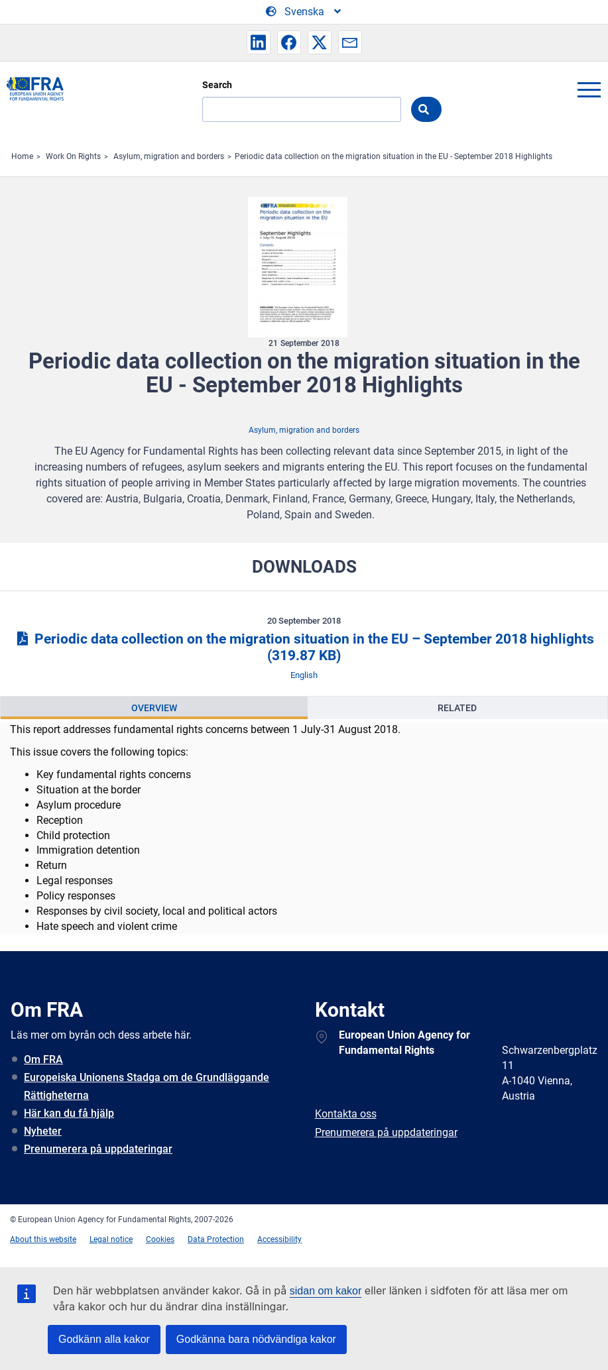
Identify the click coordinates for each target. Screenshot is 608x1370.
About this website (43, 1239)
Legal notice (111, 1239)
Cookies (160, 1239)
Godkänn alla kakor (104, 1339)
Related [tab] (457, 708)
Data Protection (216, 1239)
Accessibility (279, 1239)
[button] (259, 42)
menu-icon (589, 89)
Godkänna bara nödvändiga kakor (256, 1339)
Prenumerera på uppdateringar (98, 1149)
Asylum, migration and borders (168, 156)
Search (217, 85)
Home (22, 156)
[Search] (301, 109)
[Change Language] (304, 12)
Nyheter (43, 1131)
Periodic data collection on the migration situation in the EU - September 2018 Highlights (393, 156)
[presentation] (154, 708)
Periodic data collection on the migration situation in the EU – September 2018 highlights (304, 647)
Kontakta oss (346, 1114)
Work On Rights (73, 156)
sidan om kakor (326, 1290)
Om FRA (43, 1059)
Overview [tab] (154, 708)
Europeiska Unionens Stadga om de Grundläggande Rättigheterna (146, 1086)
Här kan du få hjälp (69, 1113)
